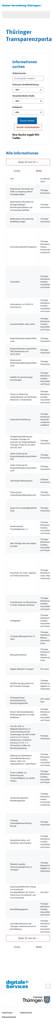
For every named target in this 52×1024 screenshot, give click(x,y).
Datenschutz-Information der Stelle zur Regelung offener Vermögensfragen (22, 191)
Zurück (17, 171)
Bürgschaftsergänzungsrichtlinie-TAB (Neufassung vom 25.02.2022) (23, 351)
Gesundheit (15, 282)
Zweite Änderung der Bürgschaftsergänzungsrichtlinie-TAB (23, 456)
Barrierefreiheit (9, 1017)
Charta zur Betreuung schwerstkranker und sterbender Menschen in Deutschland (23, 397)
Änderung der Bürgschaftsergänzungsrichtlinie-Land (23, 363)
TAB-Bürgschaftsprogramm (21, 481)
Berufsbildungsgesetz (19, 909)
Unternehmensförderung (20, 419)
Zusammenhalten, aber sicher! (22, 324)
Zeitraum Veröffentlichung (25, 84)
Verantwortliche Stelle (23, 96)
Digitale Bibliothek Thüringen (22, 669)
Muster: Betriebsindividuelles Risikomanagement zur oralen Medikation (22, 714)
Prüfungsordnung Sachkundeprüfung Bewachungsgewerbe (19, 700)
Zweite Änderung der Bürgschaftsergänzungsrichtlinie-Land (23, 468)
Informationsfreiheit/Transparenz (23, 247)
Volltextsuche (19, 73)
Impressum (7, 1013)
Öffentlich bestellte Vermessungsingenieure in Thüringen (21, 867)
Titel (12, 179)
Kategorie (17, 107)
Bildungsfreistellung (18, 655)
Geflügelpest (15, 621)
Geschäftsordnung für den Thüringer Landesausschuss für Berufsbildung (23, 926)
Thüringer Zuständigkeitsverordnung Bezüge (20, 823)
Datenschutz (26, 1013)
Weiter (39, 171)
